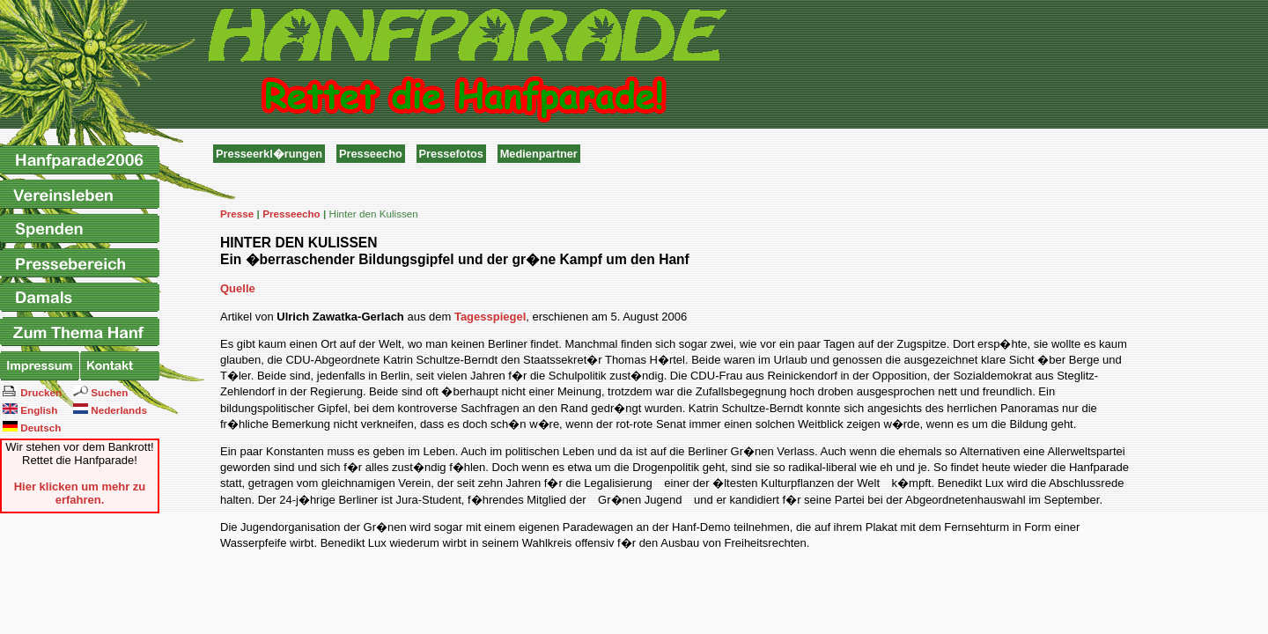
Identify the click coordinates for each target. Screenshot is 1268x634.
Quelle (237, 288)
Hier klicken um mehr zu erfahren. (80, 493)
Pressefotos (451, 153)
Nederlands (110, 409)
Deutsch (32, 427)
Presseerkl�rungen (269, 153)
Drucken (32, 392)
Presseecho (370, 153)
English (30, 409)
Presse (237, 213)
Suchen (100, 392)
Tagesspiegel (490, 316)
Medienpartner (539, 153)
